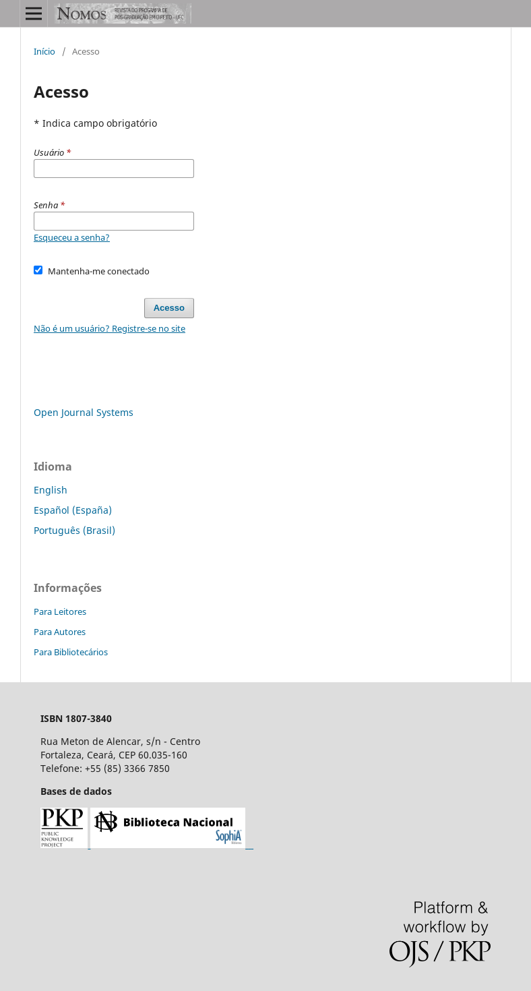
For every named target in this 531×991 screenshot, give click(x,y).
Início (44, 51)
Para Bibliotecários (71, 652)
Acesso (169, 308)
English (50, 489)
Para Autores (60, 632)
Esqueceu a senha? (72, 237)
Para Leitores (60, 611)
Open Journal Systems (83, 412)
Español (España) (73, 510)
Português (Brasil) (74, 530)
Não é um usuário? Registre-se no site (109, 328)
